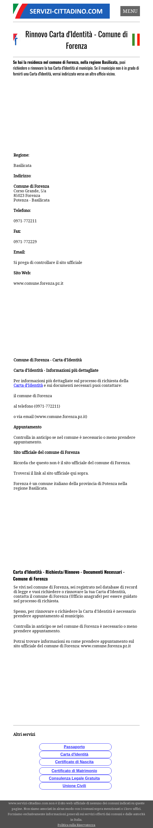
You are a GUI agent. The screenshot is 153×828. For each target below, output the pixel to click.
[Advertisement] (76, 112)
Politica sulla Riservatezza (76, 825)
